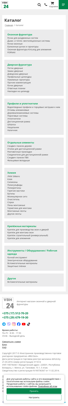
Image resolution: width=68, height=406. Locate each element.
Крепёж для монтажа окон (20, 232)
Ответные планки (16, 88)
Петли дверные (15, 68)
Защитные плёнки (16, 266)
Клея (9, 179)
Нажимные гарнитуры (18, 79)
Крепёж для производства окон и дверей (28, 229)
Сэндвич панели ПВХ (17, 157)
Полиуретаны (14, 187)
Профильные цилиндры (19, 76)
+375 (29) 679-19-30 (15, 317)
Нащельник (13, 127)
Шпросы (11, 124)
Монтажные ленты (16, 211)
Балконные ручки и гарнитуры (23, 46)
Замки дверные (15, 71)
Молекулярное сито (17, 196)
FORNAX (11, 52)
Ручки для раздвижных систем (22, 38)
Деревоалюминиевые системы (23, 113)
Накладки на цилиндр (18, 91)
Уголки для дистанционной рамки (24, 148)
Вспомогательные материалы (22, 263)
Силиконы (12, 182)
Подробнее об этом (47, 386)
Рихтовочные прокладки (19, 151)
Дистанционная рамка (18, 121)
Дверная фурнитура (19, 64)
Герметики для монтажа (19, 208)
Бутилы (11, 193)
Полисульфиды (14, 185)
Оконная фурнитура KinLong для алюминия (29, 49)
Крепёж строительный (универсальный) (27, 235)
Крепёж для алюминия (18, 238)
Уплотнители (14, 118)
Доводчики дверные (17, 74)
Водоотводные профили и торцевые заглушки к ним (33, 107)
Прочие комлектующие (19, 82)
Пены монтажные (16, 205)
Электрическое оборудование (22, 260)
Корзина (53, 5)
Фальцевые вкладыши (18, 160)
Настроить (34, 397)
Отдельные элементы (20, 142)
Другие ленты (14, 213)
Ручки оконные (15, 43)
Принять (34, 391)
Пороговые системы (17, 115)
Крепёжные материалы (21, 226)
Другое (11, 278)
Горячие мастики (16, 190)
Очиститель (13, 199)
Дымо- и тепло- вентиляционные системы (28, 40)
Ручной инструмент (17, 257)
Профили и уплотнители (22, 103)
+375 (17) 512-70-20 (15, 313)
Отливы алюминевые (18, 110)
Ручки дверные (15, 85)
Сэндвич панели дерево (19, 146)
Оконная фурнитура (19, 34)
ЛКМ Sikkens (13, 176)
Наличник (12, 130)
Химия (11, 172)
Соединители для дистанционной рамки (27, 154)
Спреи (10, 202)
